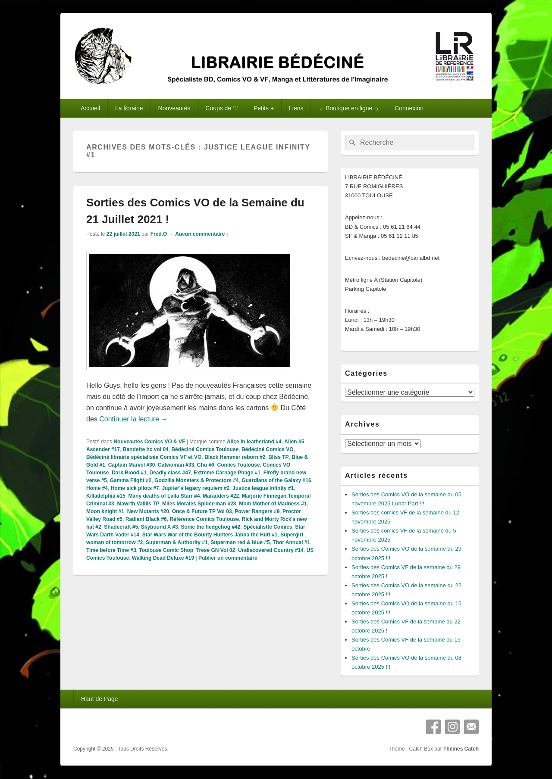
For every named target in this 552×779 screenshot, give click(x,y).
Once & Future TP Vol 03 (202, 511)
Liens (296, 108)
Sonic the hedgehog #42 (210, 527)
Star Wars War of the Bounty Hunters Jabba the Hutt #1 (210, 535)
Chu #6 (205, 465)
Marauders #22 (221, 496)
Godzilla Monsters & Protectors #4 (196, 480)
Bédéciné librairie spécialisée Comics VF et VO (143, 457)
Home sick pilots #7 (135, 488)
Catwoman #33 (176, 465)
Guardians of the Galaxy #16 (276, 480)
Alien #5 (294, 442)
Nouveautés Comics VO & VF (149, 442)
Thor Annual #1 (291, 542)
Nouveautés (174, 108)
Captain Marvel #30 (131, 465)
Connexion (409, 108)
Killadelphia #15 (105, 496)
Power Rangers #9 (257, 511)
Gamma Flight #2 (131, 480)
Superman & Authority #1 (177, 542)
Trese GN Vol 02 (215, 550)
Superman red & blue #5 (240, 542)
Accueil (90, 108)
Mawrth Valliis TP (138, 504)
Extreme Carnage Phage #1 (227, 473)
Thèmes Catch (461, 749)
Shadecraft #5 (121, 527)
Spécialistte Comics (267, 527)
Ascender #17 (103, 449)
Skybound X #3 (159, 527)
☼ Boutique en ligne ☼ (349, 108)
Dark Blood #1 (129, 473)
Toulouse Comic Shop (166, 550)
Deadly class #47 (170, 473)
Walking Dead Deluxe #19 (163, 558)
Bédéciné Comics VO (268, 449)
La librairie (129, 108)
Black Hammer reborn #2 (234, 457)
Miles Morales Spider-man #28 (199, 504)
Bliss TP (278, 457)
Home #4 (97, 488)
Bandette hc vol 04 (146, 449)
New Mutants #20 (148, 511)
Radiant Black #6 (146, 519)
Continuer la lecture (133, 419)
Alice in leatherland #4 (254, 442)
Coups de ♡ (221, 108)
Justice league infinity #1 (263, 488)
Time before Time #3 (111, 550)
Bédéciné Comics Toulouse (204, 449)
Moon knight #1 (105, 511)
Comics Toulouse (238, 465)
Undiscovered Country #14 (271, 550)
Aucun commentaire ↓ (202, 234)
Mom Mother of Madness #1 (273, 504)
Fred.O (159, 234)
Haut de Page (99, 698)
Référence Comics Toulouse (204, 519)
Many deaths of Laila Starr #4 (164, 496)
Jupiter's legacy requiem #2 (195, 488)
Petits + (264, 108)
